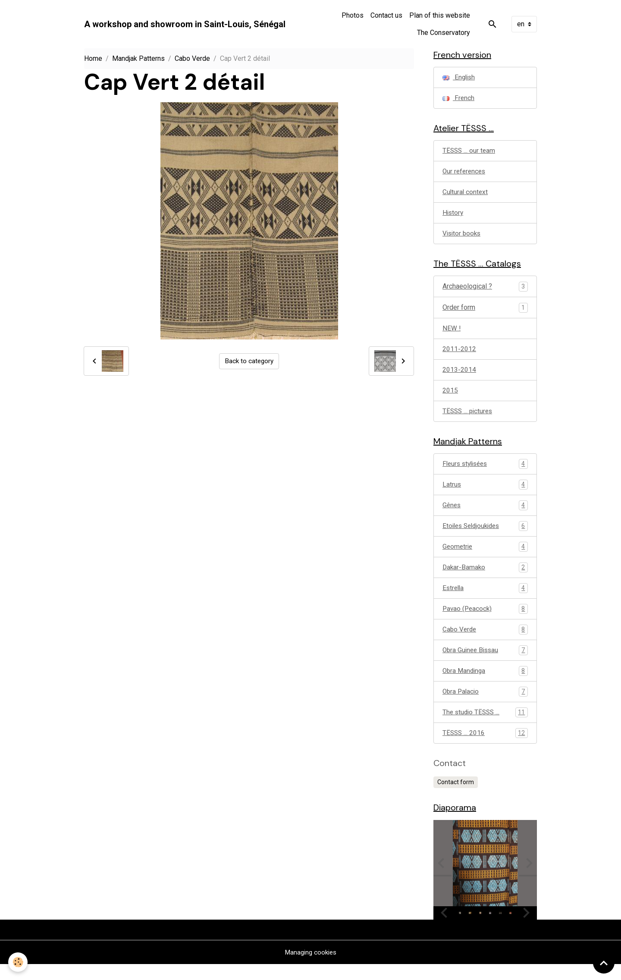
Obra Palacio (485, 705)
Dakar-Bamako (485, 579)
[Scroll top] (604, 963)
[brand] (184, 24)
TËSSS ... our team (469, 153)
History (453, 217)
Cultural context (465, 196)
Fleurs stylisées (485, 473)
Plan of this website (439, 15)
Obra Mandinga (485, 684)
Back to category (249, 361)
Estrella (485, 600)
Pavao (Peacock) (485, 621)
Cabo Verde (192, 58)
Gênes (485, 515)
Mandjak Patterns (138, 58)
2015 (450, 397)
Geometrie (485, 557)
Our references (465, 174)
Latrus (485, 494)
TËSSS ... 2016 (485, 748)
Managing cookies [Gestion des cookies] (310, 968)
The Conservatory (443, 32)
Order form (458, 313)
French (458, 99)
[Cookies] (18, 962)
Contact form (455, 796)
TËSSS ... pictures (469, 419)
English (459, 78)
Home (93, 58)
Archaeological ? (467, 292)
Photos (353, 15)
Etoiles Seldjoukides (485, 536)
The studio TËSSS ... (485, 727)
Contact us (386, 15)
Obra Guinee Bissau (485, 663)
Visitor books (462, 238)
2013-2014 (459, 376)
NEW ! (451, 334)
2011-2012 (459, 355)
